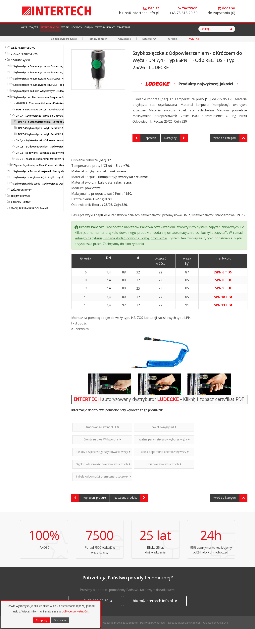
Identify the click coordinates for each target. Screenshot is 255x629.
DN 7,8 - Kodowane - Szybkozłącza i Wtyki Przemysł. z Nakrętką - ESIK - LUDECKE (61, 152)
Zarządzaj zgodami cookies (184, 622)
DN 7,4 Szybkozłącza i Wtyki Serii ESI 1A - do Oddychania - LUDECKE (56, 128)
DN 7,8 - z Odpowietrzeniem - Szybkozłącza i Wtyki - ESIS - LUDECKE (54, 146)
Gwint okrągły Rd (164, 427)
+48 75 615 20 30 (183, 10)
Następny (176, 138)
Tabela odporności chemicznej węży (164, 452)
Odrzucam (60, 620)
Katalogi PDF (149, 38)
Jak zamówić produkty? (64, 38)
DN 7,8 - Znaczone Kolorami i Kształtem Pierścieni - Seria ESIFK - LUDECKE (57, 159)
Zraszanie (177, 29)
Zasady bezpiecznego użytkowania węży (103, 452)
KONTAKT (195, 38)
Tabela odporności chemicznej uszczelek (103, 476)
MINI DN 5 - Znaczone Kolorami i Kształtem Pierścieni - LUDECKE (52, 103)
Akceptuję (41, 620)
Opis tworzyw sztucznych (163, 464)
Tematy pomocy (97, 38)
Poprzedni (144, 138)
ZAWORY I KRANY (20, 202)
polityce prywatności (75, 611)
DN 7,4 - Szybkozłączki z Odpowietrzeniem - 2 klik (44, 140)
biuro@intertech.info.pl (139, 10)
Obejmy (125, 29)
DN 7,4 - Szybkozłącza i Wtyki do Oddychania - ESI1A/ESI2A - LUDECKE (55, 115)
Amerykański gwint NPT (102, 427)
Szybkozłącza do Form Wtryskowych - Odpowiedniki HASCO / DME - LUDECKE (57, 91)
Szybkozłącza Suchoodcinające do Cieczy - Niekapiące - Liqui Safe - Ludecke (56, 171)
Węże (27, 29)
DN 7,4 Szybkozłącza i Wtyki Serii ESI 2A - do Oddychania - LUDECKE (56, 134)
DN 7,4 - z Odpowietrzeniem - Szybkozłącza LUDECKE (48, 122)
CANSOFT (222, 622)
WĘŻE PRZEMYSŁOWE (23, 47)
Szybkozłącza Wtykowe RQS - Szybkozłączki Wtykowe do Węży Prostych (54, 177)
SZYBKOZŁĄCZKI (20, 60)
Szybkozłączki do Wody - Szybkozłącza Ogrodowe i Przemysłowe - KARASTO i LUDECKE (63, 183)
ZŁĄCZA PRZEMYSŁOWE (24, 54)
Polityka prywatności (152, 622)
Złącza (43, 29)
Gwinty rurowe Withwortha (102, 439)
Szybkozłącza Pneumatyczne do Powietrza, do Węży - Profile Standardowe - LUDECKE (62, 66)
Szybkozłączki (67, 29)
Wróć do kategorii (230, 138)
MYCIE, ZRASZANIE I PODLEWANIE (29, 208)
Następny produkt (131, 498)
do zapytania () (221, 10)
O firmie (173, 38)
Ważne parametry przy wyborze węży (164, 439)
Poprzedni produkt (88, 498)
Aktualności (124, 38)
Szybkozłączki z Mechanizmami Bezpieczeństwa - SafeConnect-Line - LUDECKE (58, 97)
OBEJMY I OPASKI (20, 196)
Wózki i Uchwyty (99, 29)
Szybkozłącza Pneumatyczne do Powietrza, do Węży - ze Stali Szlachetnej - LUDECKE (61, 72)
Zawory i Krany (150, 29)
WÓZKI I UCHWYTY (21, 190)
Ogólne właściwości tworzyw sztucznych (103, 464)
